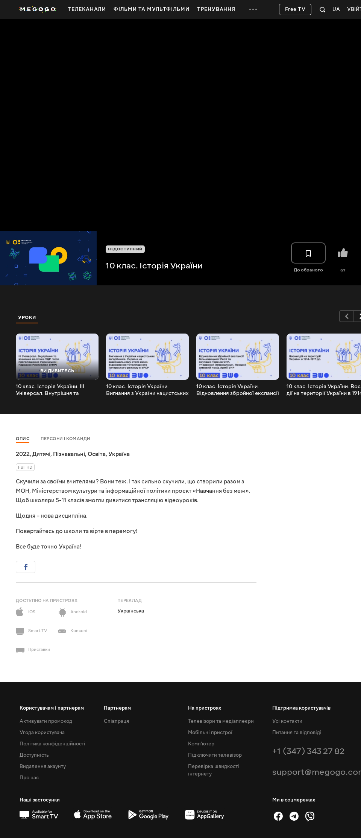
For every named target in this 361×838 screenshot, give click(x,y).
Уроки (27, 317)
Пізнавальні (69, 454)
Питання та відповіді (297, 732)
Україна (119, 454)
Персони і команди (66, 439)
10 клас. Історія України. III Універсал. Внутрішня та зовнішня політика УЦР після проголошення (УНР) (53, 390)
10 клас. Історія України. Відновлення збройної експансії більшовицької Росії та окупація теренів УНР (237, 390)
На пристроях (204, 708)
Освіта (97, 454)
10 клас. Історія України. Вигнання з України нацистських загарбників (147, 390)
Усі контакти (287, 721)
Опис (22, 439)
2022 (23, 454)
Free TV (295, 9)
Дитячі (41, 454)
